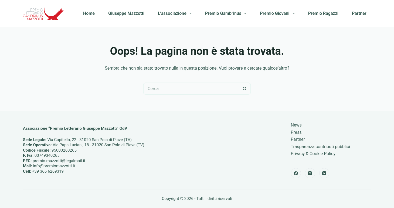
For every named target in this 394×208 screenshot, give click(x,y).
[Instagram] (310, 173)
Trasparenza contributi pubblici (320, 146)
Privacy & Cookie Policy (313, 153)
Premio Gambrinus (227, 13)
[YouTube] (324, 173)
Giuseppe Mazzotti (126, 13)
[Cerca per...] (191, 89)
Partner (359, 13)
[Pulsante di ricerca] (245, 89)
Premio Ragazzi (323, 13)
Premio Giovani (278, 13)
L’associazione (176, 13)
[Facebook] (296, 173)
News (296, 125)
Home (89, 13)
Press (296, 132)
